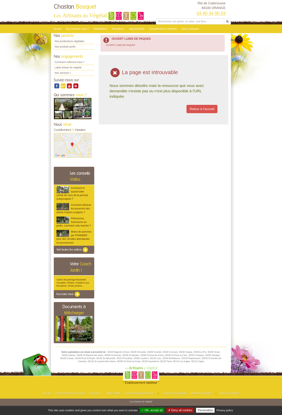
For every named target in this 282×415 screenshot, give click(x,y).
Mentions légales (201, 393)
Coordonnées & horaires (139, 393)
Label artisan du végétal (68, 67)
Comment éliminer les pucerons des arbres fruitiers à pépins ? (73, 208)
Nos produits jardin (65, 46)
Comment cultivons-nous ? (70, 62)
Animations (118, 28)
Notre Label (113, 393)
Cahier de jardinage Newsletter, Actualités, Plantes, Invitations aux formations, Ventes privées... (72, 282)
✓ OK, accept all (151, 410)
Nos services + (63, 72)
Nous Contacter (190, 28)
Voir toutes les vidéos (72, 250)
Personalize (205, 410)
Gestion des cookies (175, 393)
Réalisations (100, 28)
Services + (96, 393)
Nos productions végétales (69, 41)
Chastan (75, 7)
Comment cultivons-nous (70, 393)
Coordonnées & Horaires (163, 28)
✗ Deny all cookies (180, 410)
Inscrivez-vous (68, 294)
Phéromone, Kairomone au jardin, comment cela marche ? (73, 222)
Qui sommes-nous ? (77, 28)
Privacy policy (225, 410)
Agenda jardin (136, 28)
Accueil (57, 28)
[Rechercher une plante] (190, 21)
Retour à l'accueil (202, 109)
